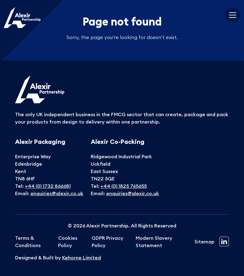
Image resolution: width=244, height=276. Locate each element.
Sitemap (204, 242)
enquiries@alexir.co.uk (56, 193)
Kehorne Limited (81, 257)
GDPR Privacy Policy (107, 241)
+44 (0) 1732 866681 (48, 186)
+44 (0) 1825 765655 (124, 186)
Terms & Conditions (28, 241)
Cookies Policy (67, 241)
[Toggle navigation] (232, 15)
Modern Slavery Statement (154, 241)
